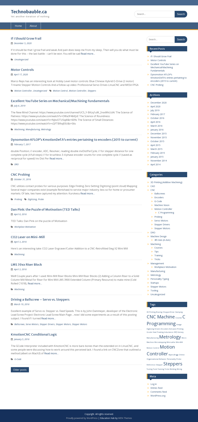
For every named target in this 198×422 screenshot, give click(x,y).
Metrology (46, 129)
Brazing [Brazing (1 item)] (159, 312)
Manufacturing (33, 129)
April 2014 (155, 164)
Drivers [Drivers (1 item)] (157, 329)
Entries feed (156, 387)
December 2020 (159, 102)
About (33, 26)
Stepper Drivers (47, 324)
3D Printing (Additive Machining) (166, 182)
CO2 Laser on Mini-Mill (28, 237)
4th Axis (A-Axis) (162, 239)
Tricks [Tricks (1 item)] (167, 369)
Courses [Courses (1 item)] (178, 318)
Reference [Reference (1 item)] (151, 365)
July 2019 (155, 110)
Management (157, 263)
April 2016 (155, 121)
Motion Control (60, 90)
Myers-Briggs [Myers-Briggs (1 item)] (173, 355)
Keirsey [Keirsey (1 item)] (180, 332)
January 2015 (157, 156)
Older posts (20, 369)
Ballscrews (19, 324)
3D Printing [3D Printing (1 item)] (151, 312)
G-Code (17, 359)
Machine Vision (161, 205)
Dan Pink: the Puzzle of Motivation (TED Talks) (45, 209)
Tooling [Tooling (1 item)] (149, 369)
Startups (155, 282)
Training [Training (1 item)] (161, 369)
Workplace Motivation (25, 226)
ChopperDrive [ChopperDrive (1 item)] (168, 312)
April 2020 (155, 106)
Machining (19, 129)
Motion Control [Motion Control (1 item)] (153, 348)
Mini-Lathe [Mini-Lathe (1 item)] (171, 342)
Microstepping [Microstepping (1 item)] (160, 342)
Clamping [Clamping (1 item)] (179, 312)
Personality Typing (160, 278)
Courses (158, 247)
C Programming (166, 212)
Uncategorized (21, 59)
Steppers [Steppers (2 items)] (172, 364)
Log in (154, 384)
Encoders (159, 197)
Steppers (92, 90)
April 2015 (155, 145)
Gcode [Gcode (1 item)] (149, 332)
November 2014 (159, 160)
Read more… (88, 53)
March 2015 (156, 149)
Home (18, 26)
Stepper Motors (63, 324)
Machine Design (159, 236)
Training (158, 255)
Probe (41, 199)
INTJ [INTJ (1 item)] (175, 332)
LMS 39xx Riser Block (26, 264)
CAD (153, 186)
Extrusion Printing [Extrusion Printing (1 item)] (176, 329)
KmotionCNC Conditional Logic (34, 334)
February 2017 (158, 114)
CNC (153, 190)
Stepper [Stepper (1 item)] (159, 365)
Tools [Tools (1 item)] (155, 369)
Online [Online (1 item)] (182, 355)
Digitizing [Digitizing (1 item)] (150, 329)
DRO (16, 164)
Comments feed (159, 391)
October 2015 (157, 141)
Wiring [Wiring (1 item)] (179, 369)
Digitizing (32, 199)
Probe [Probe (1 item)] (178, 359)
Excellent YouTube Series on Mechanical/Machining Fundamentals (60, 101)
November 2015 (159, 137)
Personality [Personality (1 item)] (171, 359)
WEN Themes (125, 418)
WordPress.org (158, 395)
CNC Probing (20, 174)
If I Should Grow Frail (26, 38)
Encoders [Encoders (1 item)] (164, 329)
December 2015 (159, 133)
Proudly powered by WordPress (82, 418)
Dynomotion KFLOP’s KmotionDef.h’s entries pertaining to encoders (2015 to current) (74, 139)
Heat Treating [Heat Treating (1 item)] (158, 332)
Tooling (154, 290)
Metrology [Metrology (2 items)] (170, 337)
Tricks (157, 259)
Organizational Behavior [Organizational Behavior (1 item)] (156, 359)
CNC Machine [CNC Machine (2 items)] (161, 317)
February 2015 (158, 152)
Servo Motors (32, 324)
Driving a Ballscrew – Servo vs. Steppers (40, 299)
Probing (18, 199)
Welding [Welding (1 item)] (173, 369)
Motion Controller (23, 90)
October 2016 (157, 118)
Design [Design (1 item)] (179, 324)
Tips (156, 251)
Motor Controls (22, 70)
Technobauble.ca (29, 12)
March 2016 (156, 125)
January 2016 (157, 129)
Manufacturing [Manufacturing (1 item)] (153, 338)
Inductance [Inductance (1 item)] (168, 332)
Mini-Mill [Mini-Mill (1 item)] (179, 342)
